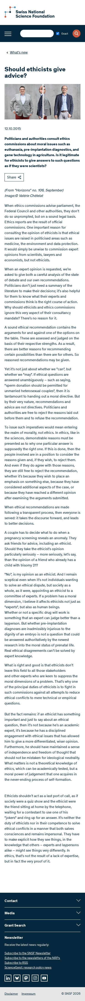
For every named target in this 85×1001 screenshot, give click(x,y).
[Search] (76, 33)
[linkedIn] (8, 978)
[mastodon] (26, 978)
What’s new (17, 52)
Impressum (29, 994)
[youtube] (44, 978)
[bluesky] (17, 978)
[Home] (29, 17)
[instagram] (35, 978)
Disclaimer (11, 994)
